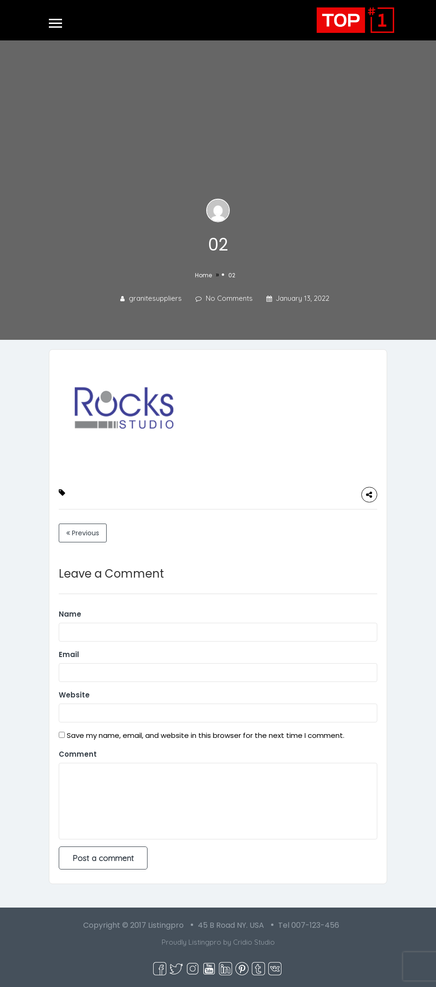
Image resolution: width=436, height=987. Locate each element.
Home (203, 275)
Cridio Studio (254, 942)
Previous (82, 533)
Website (74, 695)
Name (70, 614)
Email (69, 654)
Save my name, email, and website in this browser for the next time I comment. (205, 735)
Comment (78, 754)
